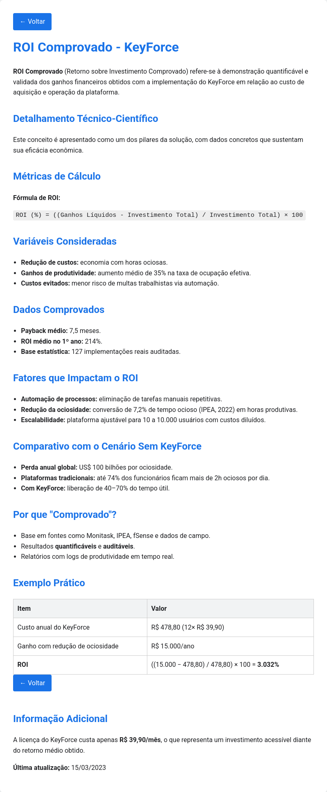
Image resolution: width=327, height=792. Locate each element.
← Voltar (32, 21)
